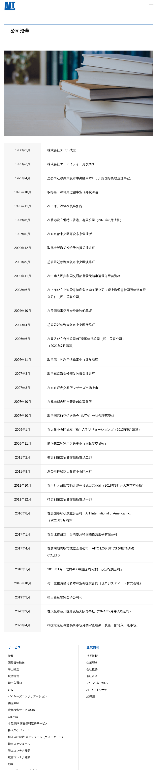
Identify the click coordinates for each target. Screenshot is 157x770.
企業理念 (92, 662)
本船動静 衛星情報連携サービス (28, 723)
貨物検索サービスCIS (21, 709)
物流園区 (13, 703)
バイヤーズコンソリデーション (27, 696)
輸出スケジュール (19, 743)
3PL (10, 689)
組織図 (90, 696)
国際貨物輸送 (16, 662)
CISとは (13, 716)
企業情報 (92, 647)
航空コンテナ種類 (19, 757)
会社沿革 (92, 676)
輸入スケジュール (19, 730)
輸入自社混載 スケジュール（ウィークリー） (36, 737)
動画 (11, 764)
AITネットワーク (97, 689)
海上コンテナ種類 (19, 750)
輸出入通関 (15, 682)
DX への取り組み (97, 682)
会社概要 (92, 669)
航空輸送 (13, 676)
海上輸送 (13, 669)
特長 (11, 655)
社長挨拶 (92, 655)
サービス (14, 647)
